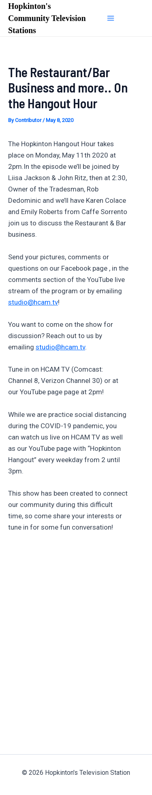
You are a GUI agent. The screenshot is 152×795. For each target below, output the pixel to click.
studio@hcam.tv (33, 302)
